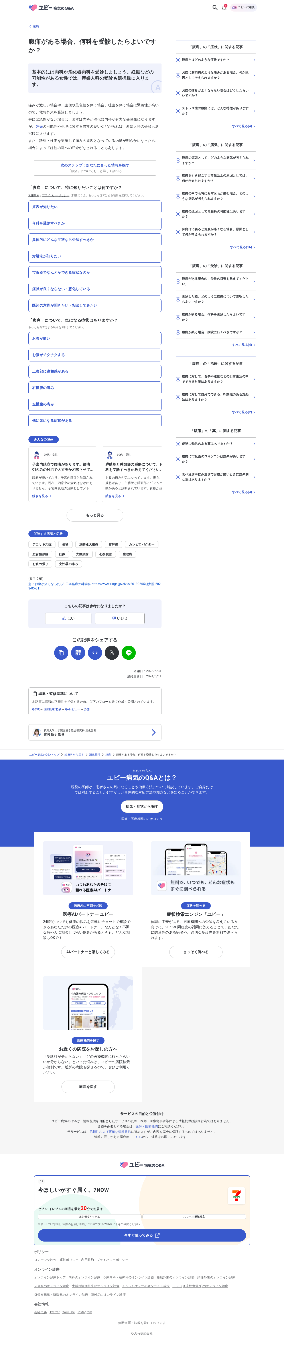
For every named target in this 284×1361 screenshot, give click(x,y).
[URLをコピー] (61, 653)
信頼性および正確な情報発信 (110, 1131)
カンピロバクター (141, 544)
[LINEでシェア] (129, 653)
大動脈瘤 (82, 554)
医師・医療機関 (147, 1126)
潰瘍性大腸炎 (88, 544)
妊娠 (39, 126)
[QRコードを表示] (78, 653)
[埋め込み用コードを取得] (95, 653)
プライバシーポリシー (55, 195)
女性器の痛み (68, 564)
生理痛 (127, 554)
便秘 (65, 544)
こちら (137, 1137)
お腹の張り (40, 564)
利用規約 (33, 195)
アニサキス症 (41, 544)
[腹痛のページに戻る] (142, 26)
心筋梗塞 (105, 554)
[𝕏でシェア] (112, 653)
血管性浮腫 (40, 554)
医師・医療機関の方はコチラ (142, 819)
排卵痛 (113, 544)
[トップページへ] (142, 1169)
